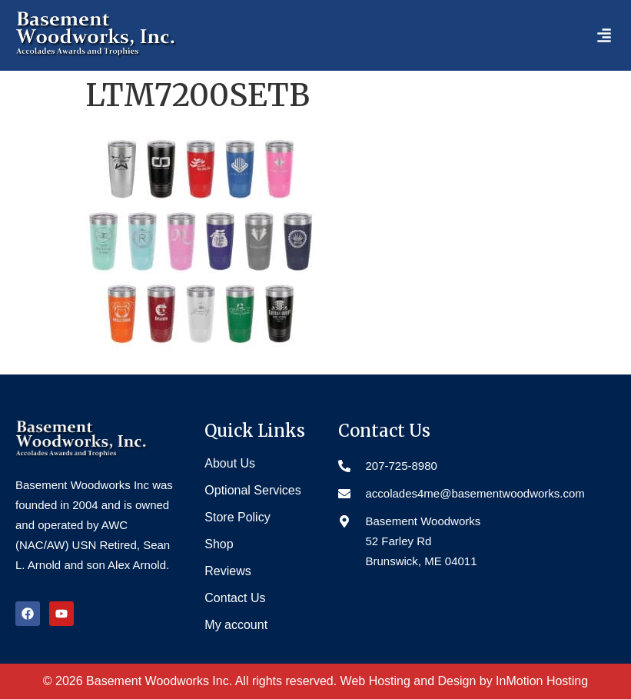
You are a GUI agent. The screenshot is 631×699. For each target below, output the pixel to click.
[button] (604, 35)
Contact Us (234, 597)
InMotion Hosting (542, 680)
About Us (229, 463)
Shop (218, 544)
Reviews (227, 571)
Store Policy (237, 517)
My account (235, 624)
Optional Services (252, 490)
